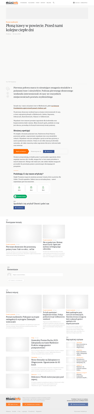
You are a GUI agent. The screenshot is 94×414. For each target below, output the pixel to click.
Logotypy (24, 411)
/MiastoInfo (48, 151)
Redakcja (8, 34)
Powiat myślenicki (12, 22)
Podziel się (19, 207)
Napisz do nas (13, 404)
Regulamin (38, 411)
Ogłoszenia (31, 2)
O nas (19, 411)
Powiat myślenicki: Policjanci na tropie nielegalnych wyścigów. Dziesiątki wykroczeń (22, 319)
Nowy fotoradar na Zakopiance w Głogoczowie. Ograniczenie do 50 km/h (45, 362)
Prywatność (31, 411)
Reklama (49, 2)
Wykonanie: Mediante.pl (80, 411)
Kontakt (43, 2)
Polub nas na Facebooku (77, 404)
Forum (37, 2)
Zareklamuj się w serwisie (32, 404)
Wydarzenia (23, 2)
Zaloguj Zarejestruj (80, 3)
